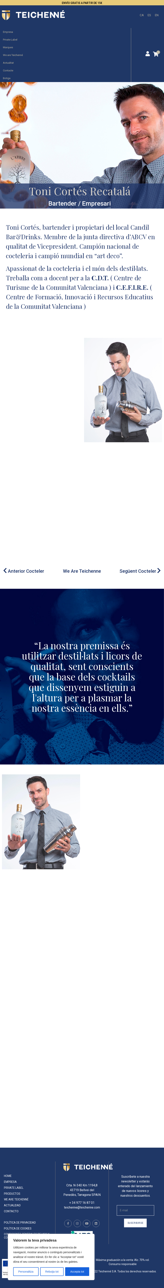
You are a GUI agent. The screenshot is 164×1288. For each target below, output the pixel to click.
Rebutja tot (52, 1271)
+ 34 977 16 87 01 (82, 1203)
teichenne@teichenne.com (82, 1207)
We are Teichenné (13, 55)
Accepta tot (77, 1271)
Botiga (6, 78)
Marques (8, 47)
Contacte (8, 70)
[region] (51, 1257)
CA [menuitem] (142, 15)
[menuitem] (142, 15)
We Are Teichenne (82, 571)
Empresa (8, 31)
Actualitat (8, 62)
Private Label (10, 39)
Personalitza (25, 1271)
